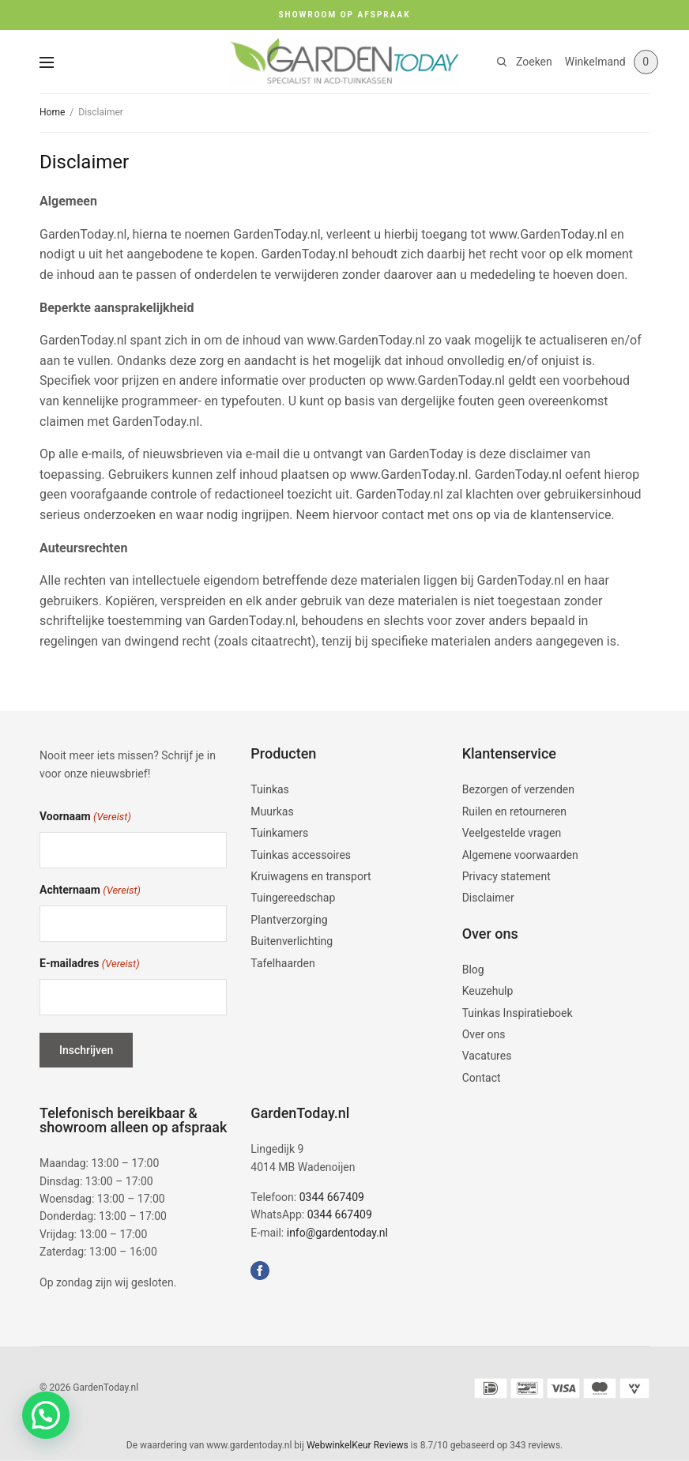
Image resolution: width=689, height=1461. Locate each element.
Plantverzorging (288, 919)
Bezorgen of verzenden (518, 789)
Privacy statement (506, 876)
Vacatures (487, 1055)
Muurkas (271, 811)
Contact (481, 1077)
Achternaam (90, 891)
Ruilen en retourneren (514, 811)
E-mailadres (90, 964)
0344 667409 (331, 1197)
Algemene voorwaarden (520, 855)
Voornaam (85, 817)
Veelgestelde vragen (511, 833)
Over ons (484, 1034)
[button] (46, 1415)
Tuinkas (269, 789)
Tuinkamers (279, 833)
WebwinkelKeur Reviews (358, 1445)
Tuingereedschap (292, 897)
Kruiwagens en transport (310, 876)
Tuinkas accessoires (300, 855)
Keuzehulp (488, 991)
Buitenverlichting (291, 941)
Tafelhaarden (282, 963)
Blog (473, 969)
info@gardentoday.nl (337, 1232)
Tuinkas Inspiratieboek (517, 1013)
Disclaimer (488, 897)
